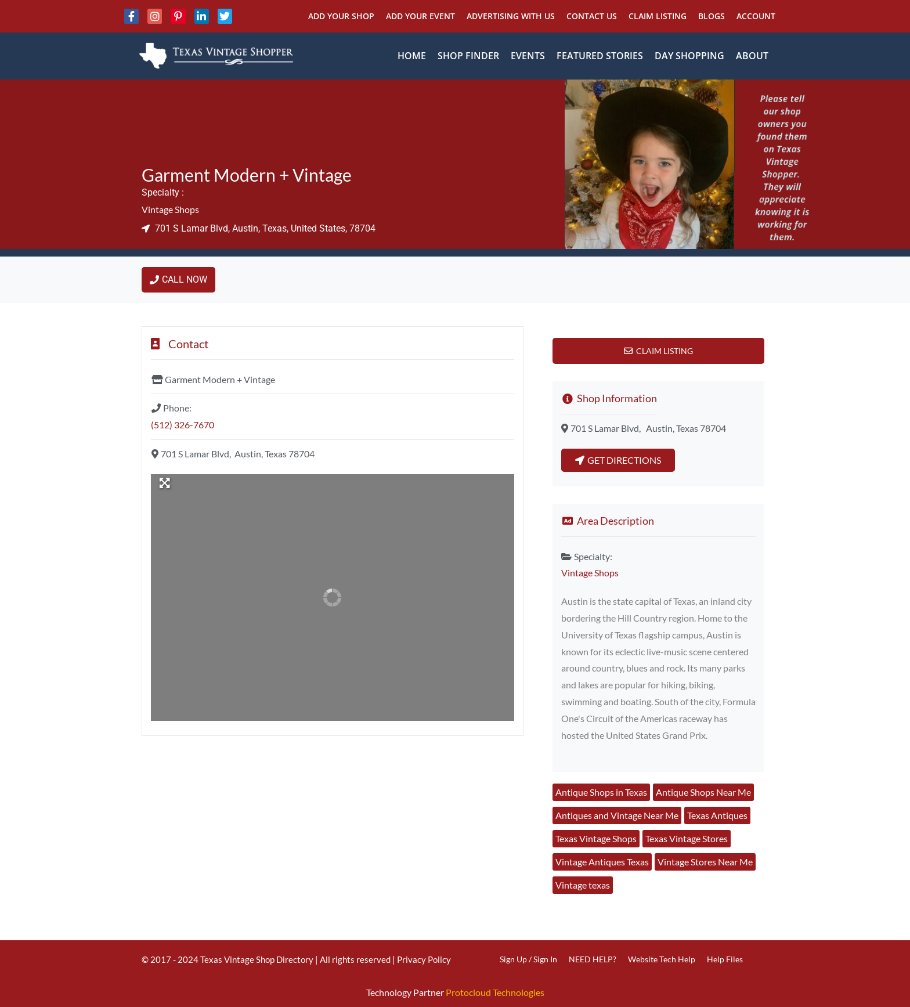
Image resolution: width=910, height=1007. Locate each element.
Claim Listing (658, 15)
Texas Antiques (717, 815)
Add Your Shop (341, 15)
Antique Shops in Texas (601, 791)
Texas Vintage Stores (686, 838)
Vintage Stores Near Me (705, 861)
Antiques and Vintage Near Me (616, 815)
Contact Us (591, 15)
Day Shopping (689, 55)
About (752, 55)
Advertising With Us (511, 15)
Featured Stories (600, 55)
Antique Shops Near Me (703, 791)
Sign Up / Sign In (528, 959)
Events (528, 55)
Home (412, 55)
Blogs (711, 15)
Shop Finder (468, 55)
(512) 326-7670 (182, 424)
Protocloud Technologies (495, 992)
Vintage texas (582, 884)
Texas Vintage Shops (596, 838)
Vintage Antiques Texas (602, 861)
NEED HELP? (592, 959)
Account (755, 15)
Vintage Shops (170, 209)
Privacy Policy (424, 959)
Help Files (725, 959)
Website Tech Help (661, 959)
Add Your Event (420, 15)
